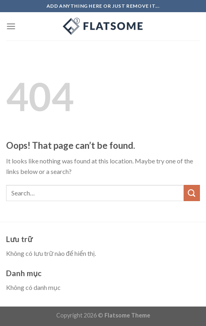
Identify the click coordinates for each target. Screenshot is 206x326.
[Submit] (192, 193)
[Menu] (11, 26)
